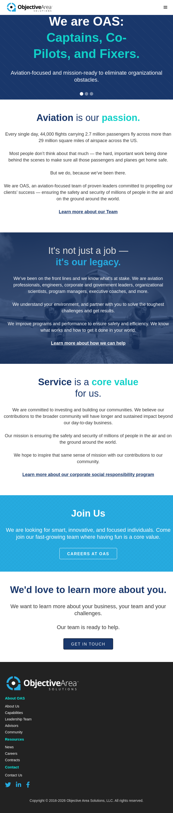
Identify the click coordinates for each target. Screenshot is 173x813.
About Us (12, 706)
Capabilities (14, 713)
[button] (81, 94)
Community (14, 732)
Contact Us (13, 775)
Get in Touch (88, 644)
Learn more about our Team (88, 211)
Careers (11, 754)
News (9, 747)
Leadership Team (18, 719)
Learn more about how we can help (88, 343)
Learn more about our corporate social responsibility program (88, 474)
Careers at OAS (88, 554)
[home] (28, 7)
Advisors (11, 726)
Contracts (12, 760)
